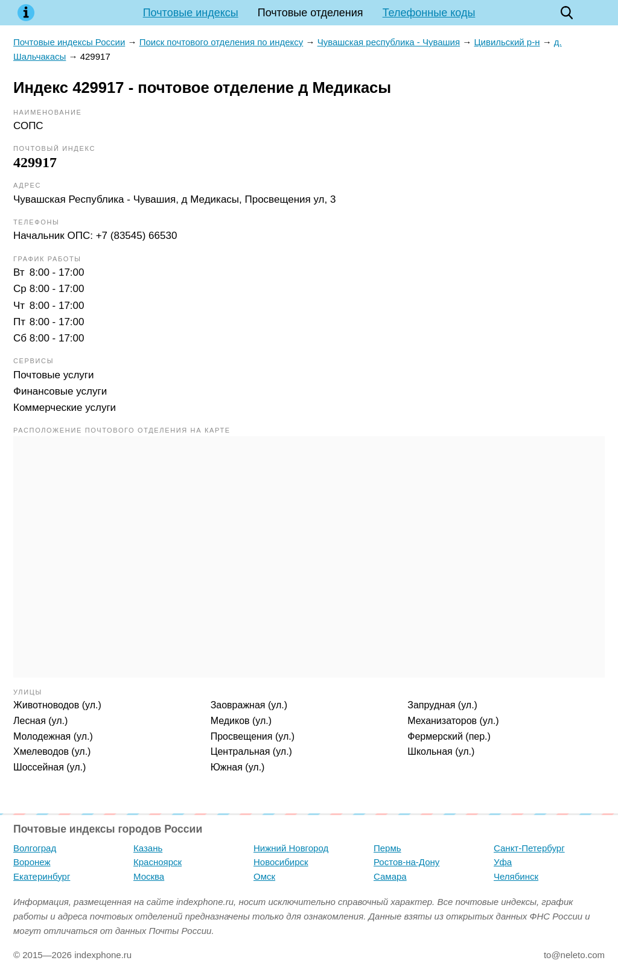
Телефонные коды (429, 13)
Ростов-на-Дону (406, 862)
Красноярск (157, 862)
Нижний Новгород (290, 848)
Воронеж (32, 862)
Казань (147, 848)
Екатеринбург (41, 876)
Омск (264, 876)
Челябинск (516, 876)
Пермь (387, 848)
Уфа (503, 862)
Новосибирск (280, 862)
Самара (390, 876)
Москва (148, 876)
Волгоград (34, 848)
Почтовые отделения (310, 13)
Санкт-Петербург (529, 848)
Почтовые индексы (190, 13)
